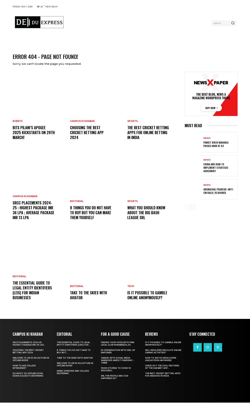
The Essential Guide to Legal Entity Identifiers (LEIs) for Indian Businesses (32, 293)
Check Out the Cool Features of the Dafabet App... (162, 370)
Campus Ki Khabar (25, 200)
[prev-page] (187, 210)
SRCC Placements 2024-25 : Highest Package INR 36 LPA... (29, 347)
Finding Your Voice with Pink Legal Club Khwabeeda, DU (117, 347)
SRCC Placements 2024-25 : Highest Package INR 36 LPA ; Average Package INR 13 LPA (33, 213)
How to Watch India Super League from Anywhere (160, 362)
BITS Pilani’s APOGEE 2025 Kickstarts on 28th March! (34, 136)
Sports (132, 124)
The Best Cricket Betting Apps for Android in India (163, 378)
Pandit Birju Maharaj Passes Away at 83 (215, 147)
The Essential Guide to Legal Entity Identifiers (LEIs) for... (73, 347)
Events (17, 124)
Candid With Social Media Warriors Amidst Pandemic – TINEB (117, 363)
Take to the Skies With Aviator (88, 298)
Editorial (19, 280)
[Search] (232, 23)
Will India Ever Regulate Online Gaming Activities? (163, 354)
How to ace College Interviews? (24, 370)
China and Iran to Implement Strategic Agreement (215, 170)
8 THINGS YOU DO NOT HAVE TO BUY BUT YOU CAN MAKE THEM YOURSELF (90, 216)
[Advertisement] (138, 22)
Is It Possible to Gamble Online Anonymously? (147, 298)
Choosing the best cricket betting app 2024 (87, 136)
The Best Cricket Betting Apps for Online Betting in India (148, 136)
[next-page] (193, 210)
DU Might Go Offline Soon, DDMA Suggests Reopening (28, 378)
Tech (130, 289)
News (207, 141)
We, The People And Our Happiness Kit (114, 380)
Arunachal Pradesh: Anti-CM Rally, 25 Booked (218, 194)
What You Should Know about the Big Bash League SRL (146, 216)
